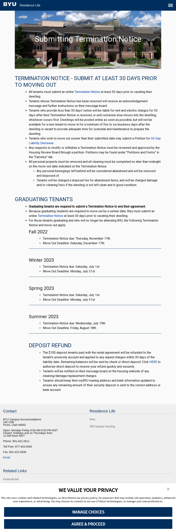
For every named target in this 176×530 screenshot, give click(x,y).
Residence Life (30, 5)
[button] (168, 489)
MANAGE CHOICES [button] (88, 512)
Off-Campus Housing (102, 426)
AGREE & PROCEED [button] (88, 524)
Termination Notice (87, 92)
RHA (92, 419)
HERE (153, 362)
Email (6, 457)
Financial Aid (10, 479)
